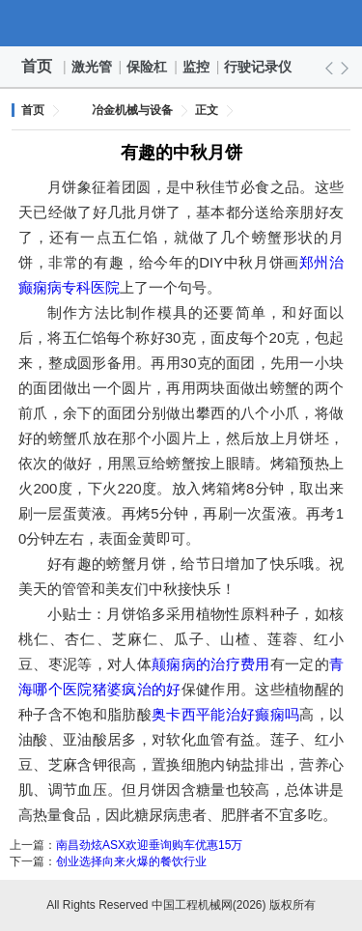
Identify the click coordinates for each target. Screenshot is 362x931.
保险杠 (147, 66)
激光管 (92, 66)
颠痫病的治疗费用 (211, 664)
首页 (36, 66)
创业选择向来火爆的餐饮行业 (131, 861)
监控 (196, 66)
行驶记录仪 (259, 66)
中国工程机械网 (181, 23)
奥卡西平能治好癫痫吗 (225, 714)
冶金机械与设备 (132, 110)
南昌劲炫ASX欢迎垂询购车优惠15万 (149, 845)
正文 (206, 110)
